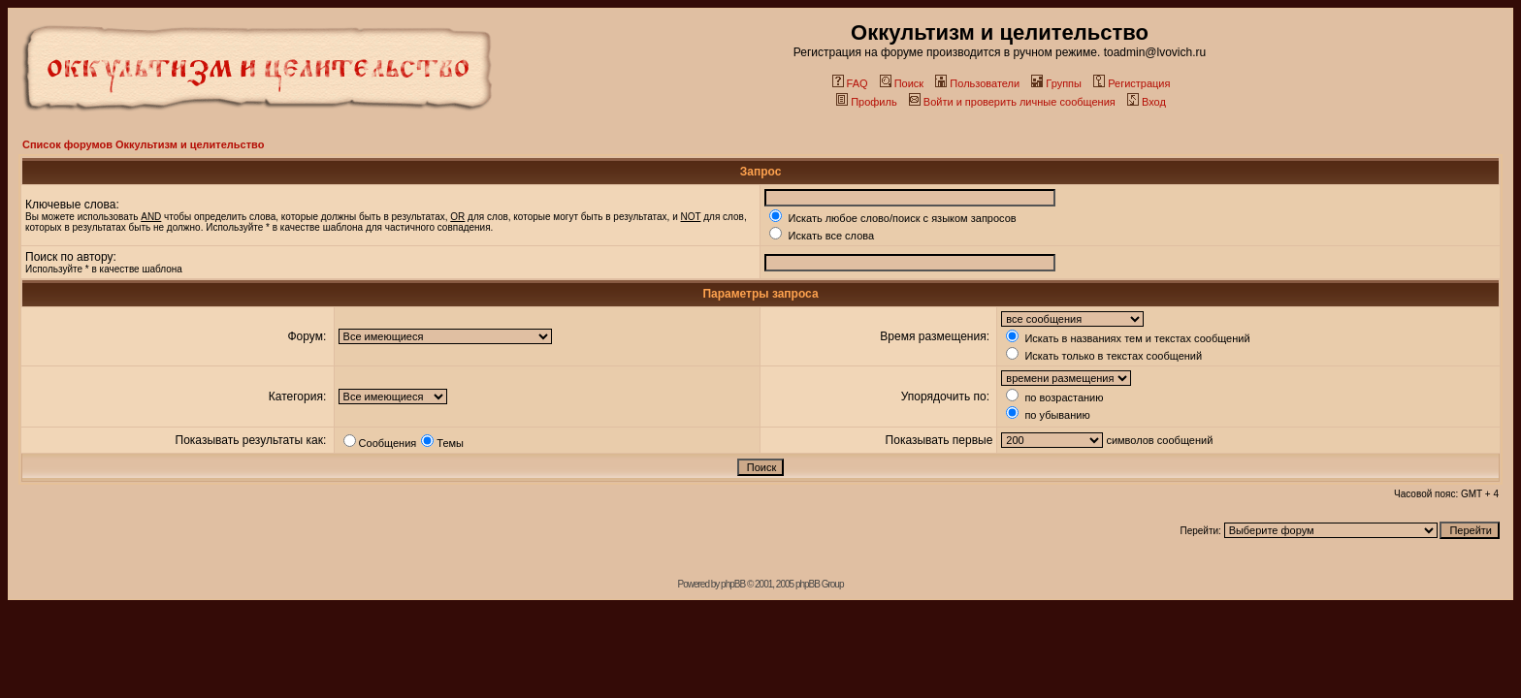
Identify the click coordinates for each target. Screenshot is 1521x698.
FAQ (850, 83)
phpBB (733, 584)
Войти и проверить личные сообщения (1012, 102)
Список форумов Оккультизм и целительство (143, 144)
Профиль (866, 102)
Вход (1146, 102)
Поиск (901, 83)
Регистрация (1131, 83)
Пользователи (977, 83)
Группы (1056, 83)
